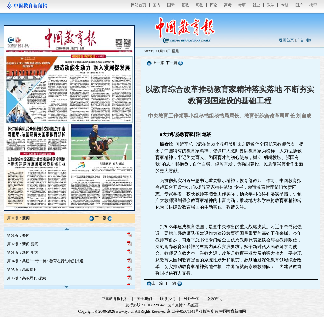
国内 (156, 5)
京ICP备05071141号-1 (184, 311)
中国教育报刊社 (115, 298)
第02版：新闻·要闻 (22, 244)
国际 (171, 5)
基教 (185, 5)
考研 (242, 5)
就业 (256, 5)
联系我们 (167, 298)
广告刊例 (304, 40)
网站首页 (138, 5)
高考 (228, 5)
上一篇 (158, 63)
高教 (199, 5)
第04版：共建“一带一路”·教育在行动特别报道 (45, 261)
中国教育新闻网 (232, 311)
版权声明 (214, 298)
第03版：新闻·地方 (22, 252)
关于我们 (144, 298)
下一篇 (172, 63)
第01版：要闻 (18, 235)
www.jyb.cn (125, 311)
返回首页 (286, 40)
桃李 (313, 5)
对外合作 (191, 298)
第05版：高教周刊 (22, 269)
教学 (270, 5)
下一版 (100, 218)
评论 (213, 5)
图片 (299, 5)
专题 (285, 5)
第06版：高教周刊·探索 (26, 278)
